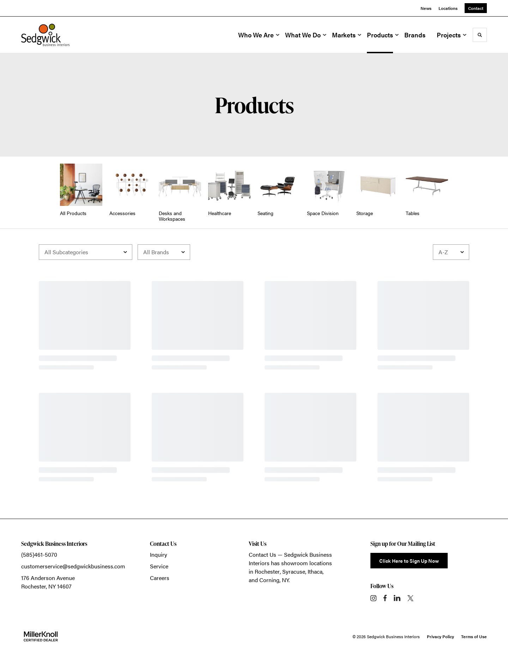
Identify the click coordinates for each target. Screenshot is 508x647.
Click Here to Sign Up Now (409, 560)
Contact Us (262, 554)
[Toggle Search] (480, 35)
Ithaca (315, 571)
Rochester (267, 571)
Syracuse (293, 571)
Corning (269, 580)
